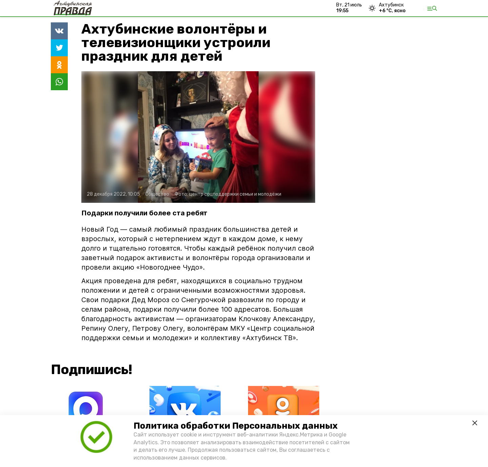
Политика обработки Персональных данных (236, 426)
